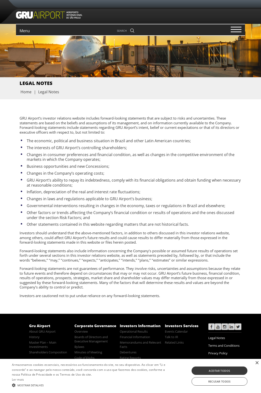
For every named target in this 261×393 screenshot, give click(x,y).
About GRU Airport (42, 331)
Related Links (174, 342)
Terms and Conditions (224, 345)
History (34, 337)
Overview (81, 331)
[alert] (130, 376)
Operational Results (134, 331)
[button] (89, 385)
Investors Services (181, 325)
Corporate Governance (95, 325)
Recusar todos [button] (219, 381)
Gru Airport (39, 325)
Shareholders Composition (48, 352)
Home (26, 91)
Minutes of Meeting (88, 352)
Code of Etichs (84, 358)
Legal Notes (216, 338)
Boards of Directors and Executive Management (91, 339)
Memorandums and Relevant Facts (140, 344)
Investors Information (140, 325)
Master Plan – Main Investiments (42, 344)
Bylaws (79, 347)
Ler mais (18, 379)
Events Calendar (176, 331)
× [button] (257, 363)
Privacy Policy (218, 353)
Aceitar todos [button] (219, 370)
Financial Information (135, 337)
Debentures (128, 352)
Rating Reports (130, 358)
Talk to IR (171, 337)
